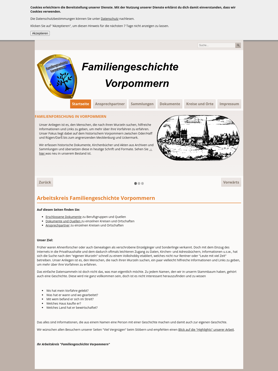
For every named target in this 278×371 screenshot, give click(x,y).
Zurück (45, 182)
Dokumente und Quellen (63, 221)
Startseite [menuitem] (80, 103)
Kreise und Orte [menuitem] (200, 103)
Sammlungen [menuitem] (142, 103)
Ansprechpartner (58, 225)
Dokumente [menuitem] (170, 103)
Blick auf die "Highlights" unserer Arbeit (206, 329)
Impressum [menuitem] (229, 103)
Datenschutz (109, 19)
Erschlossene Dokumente (64, 217)
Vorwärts (231, 182)
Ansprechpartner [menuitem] (110, 103)
